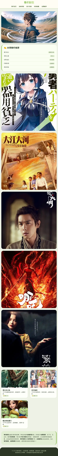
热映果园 (21, 6)
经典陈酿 (36, 6)
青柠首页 (13, 6)
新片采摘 (29, 6)
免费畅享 (44, 6)
